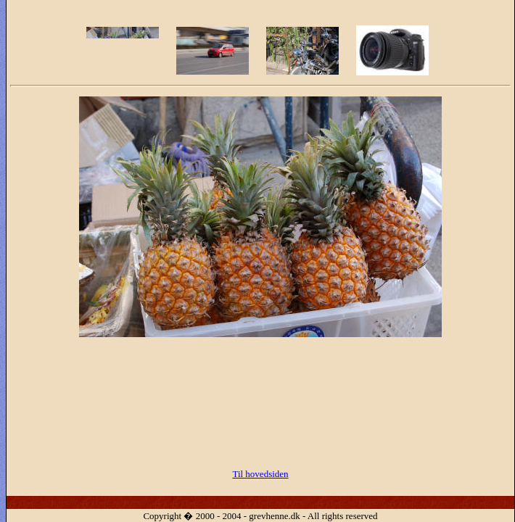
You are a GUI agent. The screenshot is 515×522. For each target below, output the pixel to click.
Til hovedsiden (260, 473)
